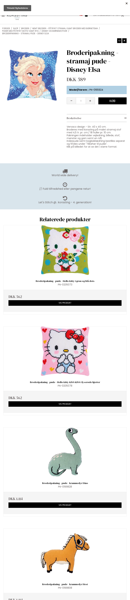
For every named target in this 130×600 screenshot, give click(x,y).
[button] (119, 40)
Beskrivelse (74, 118)
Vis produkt (65, 302)
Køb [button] (112, 101)
